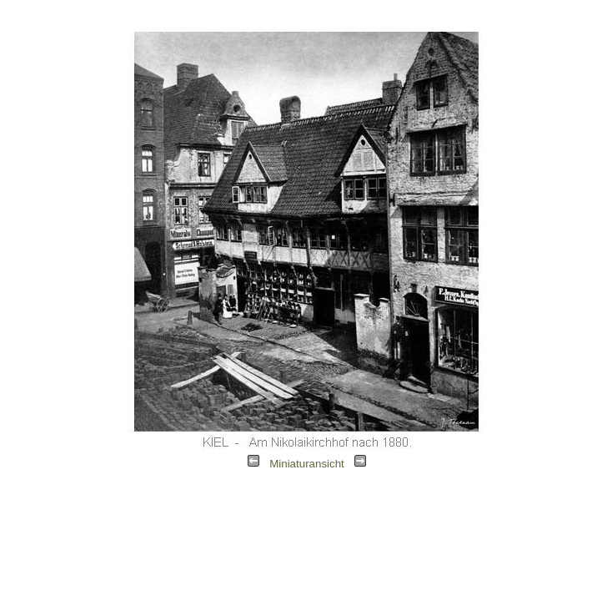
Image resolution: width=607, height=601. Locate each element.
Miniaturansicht (306, 463)
